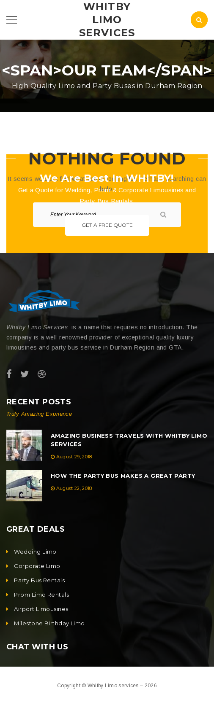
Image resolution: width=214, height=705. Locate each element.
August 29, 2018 (74, 457)
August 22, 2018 (74, 488)
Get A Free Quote (107, 225)
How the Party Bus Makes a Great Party (123, 475)
